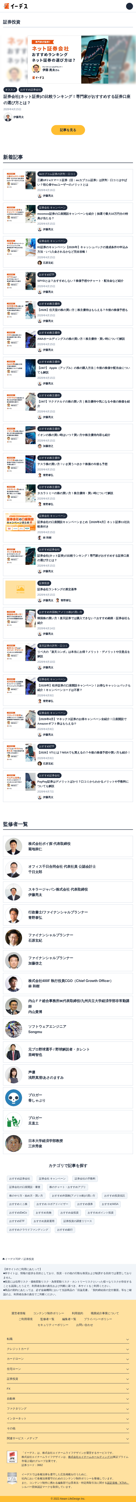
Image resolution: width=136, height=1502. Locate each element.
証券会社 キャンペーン (52, 1178)
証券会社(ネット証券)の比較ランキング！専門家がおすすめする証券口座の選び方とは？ (66, 99)
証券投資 (29, 1259)
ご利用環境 (26, 1319)
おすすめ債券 (85, 1204)
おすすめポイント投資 (101, 1212)
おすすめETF (17, 1221)
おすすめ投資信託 (114, 1195)
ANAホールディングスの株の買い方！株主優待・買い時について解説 (81, 338)
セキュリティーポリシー (53, 1325)
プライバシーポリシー (98, 1319)
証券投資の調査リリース (77, 1221)
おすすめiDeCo (18, 1212)
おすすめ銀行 (65, 1229)
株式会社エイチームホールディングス (90, 1456)
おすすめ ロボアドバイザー (52, 1204)
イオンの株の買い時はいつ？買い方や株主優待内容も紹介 (73, 435)
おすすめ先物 (43, 1212)
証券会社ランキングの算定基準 (57, 589)
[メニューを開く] (129, 6)
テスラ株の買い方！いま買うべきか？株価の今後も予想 (72, 464)
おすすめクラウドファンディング (28, 1229)
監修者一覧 (47, 1319)
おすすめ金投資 (69, 1212)
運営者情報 (18, 1313)
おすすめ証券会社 (19, 1178)
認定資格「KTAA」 (118, 1482)
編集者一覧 (69, 1319)
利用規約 (77, 1313)
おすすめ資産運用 (44, 1221)
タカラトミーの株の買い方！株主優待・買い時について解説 (75, 493)
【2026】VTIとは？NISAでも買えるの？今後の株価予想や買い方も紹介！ (83, 752)
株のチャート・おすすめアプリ (67, 1187)
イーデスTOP (13, 1259)
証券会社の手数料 (85, 1178)
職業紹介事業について (105, 1313)
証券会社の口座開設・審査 (24, 1187)
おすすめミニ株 (18, 1204)
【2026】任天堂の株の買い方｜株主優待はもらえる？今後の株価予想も (82, 310)
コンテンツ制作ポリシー (48, 1313)
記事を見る (68, 130)
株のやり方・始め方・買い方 (26, 1195)
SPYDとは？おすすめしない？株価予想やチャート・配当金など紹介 (80, 280)
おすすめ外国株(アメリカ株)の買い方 (73, 1195)
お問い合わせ (84, 1325)
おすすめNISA (110, 1204)
